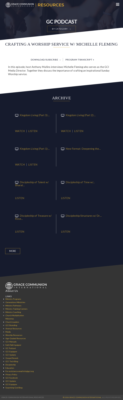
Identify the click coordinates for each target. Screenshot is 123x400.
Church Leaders (12, 322)
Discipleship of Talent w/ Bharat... (30, 183)
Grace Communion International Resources (22, 397)
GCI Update (10, 354)
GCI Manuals (11, 341)
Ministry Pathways (13, 305)
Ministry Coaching (13, 312)
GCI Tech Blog (11, 361)
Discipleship (10, 364)
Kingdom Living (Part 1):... (31, 148)
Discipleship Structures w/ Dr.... (80, 215)
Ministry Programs (13, 299)
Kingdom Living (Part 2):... (77, 115)
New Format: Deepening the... (79, 148)
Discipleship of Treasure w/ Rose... (32, 217)
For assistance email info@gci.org (19, 371)
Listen (33, 131)
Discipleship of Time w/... (76, 182)
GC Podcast (10, 348)
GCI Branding (11, 325)
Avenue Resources (13, 328)
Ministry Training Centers (16, 309)
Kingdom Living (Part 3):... (31, 115)
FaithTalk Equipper (13, 345)
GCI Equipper (11, 351)
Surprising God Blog (13, 387)
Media (8, 332)
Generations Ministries (15, 302)
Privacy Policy (11, 374)
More (12, 251)
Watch (20, 131)
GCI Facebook (11, 377)
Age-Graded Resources (15, 338)
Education (9, 368)
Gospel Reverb (11, 358)
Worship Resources (13, 335)
